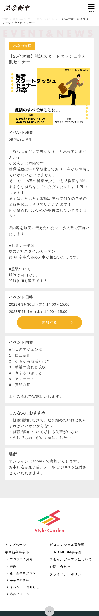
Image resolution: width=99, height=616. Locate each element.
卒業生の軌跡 (19, 580)
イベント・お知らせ (24, 587)
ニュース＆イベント (41, 19)
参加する (49, 322)
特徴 (13, 566)
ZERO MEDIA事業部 (66, 552)
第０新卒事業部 (17, 552)
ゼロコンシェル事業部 (67, 544)
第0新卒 (18, 19)
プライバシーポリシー (67, 574)
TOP (5, 19)
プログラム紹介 (21, 559)
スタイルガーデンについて (71, 559)
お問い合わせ (60, 567)
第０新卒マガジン (23, 573)
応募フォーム (19, 594)
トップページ (15, 544)
